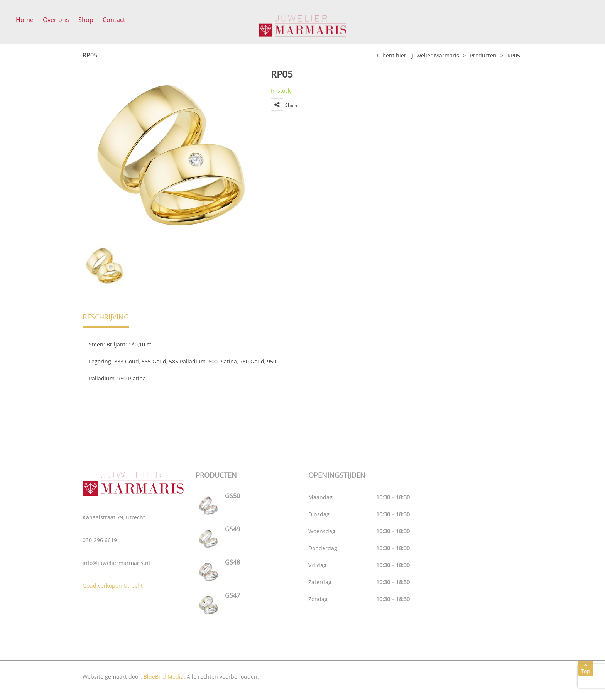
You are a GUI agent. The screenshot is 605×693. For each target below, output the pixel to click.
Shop (85, 19)
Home (25, 19)
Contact (114, 19)
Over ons (56, 19)
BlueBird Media (164, 676)
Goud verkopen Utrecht (113, 585)
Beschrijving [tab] (106, 316)
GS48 (232, 562)
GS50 (232, 496)
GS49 (232, 529)
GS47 (232, 595)
